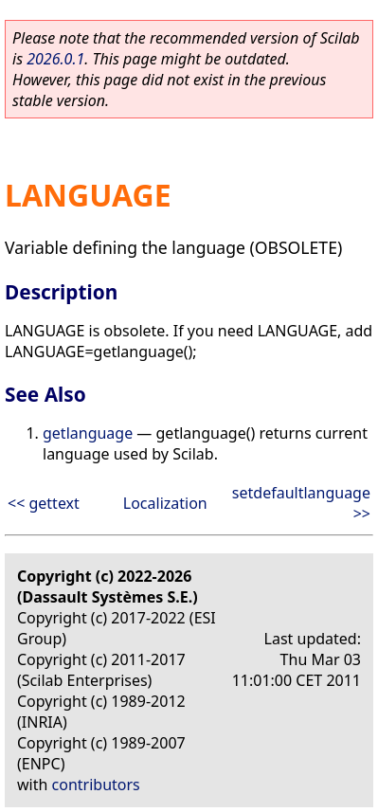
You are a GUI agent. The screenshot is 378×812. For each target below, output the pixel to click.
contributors (96, 784)
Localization (165, 503)
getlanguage (88, 433)
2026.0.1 (55, 58)
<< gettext (44, 503)
